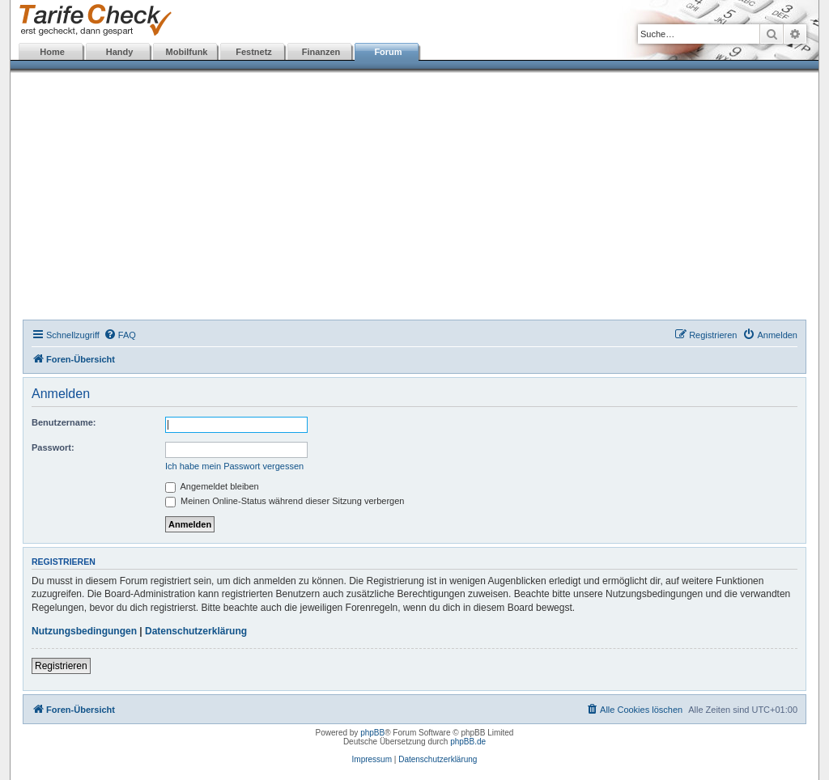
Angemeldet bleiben (212, 486)
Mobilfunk (187, 52)
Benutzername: (64, 422)
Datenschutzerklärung (196, 631)
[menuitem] (120, 335)
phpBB (372, 732)
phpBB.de (468, 741)
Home (52, 52)
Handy (120, 52)
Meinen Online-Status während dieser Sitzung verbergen (284, 501)
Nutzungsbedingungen (84, 631)
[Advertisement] (414, 198)
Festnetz (254, 52)
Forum (388, 52)
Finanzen (321, 52)
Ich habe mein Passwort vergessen (234, 466)
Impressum (372, 759)
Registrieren (61, 666)
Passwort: (53, 447)
